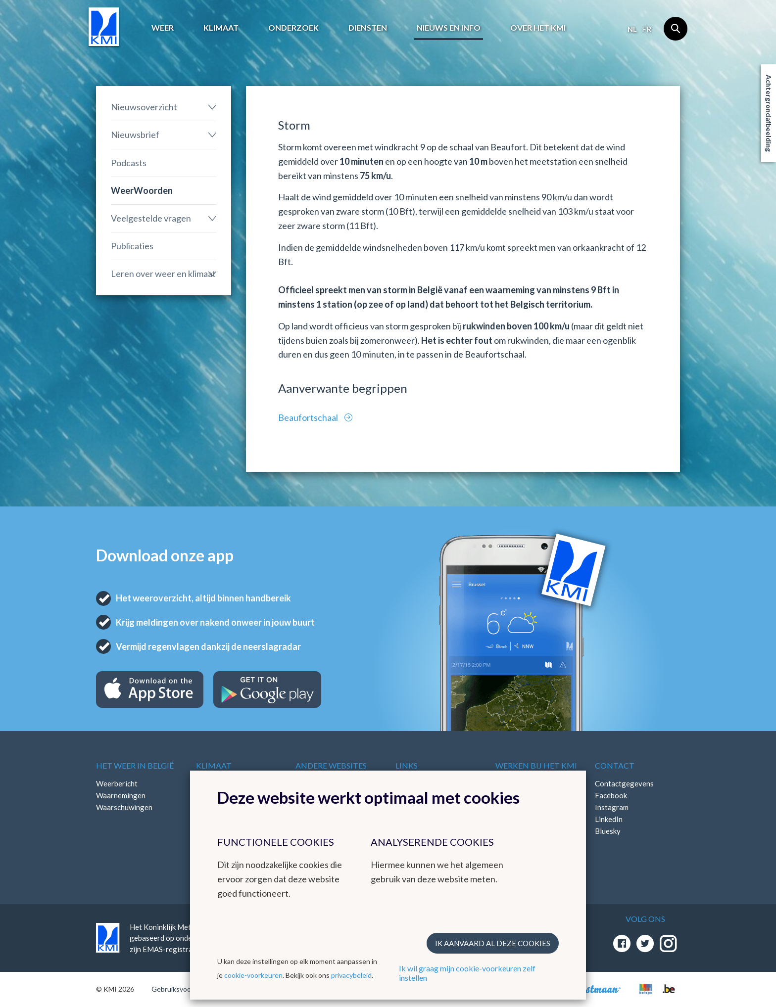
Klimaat (221, 27)
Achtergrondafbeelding (769, 113)
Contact (614, 765)
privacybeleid (351, 975)
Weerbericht (117, 783)
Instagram (612, 807)
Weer (162, 27)
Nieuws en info (449, 27)
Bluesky (608, 830)
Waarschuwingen (124, 807)
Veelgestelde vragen (151, 218)
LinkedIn (609, 819)
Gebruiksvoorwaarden (185, 989)
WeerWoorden (142, 190)
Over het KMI (538, 27)
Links (406, 765)
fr (646, 29)
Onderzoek (293, 27)
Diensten (367, 27)
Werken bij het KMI (536, 765)
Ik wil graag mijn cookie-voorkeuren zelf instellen (467, 972)
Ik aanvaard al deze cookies (492, 943)
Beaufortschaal (309, 417)
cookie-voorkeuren (253, 975)
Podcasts (128, 162)
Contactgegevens (624, 783)
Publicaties (132, 245)
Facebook (611, 795)
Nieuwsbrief (135, 134)
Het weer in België (135, 765)
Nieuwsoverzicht (144, 106)
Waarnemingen (121, 795)
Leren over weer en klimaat (163, 273)
